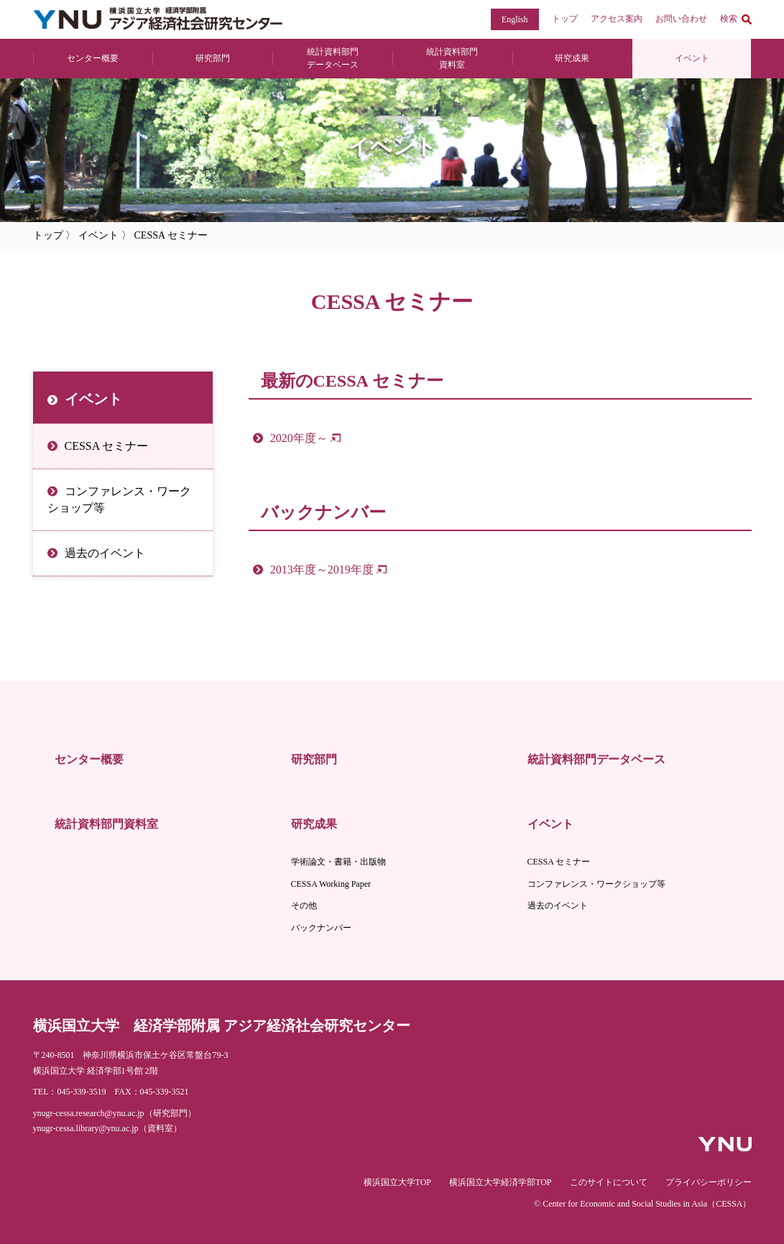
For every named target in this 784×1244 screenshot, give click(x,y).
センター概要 (93, 58)
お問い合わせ (681, 19)
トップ (565, 19)
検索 (728, 19)
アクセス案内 (616, 19)
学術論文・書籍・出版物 (338, 862)
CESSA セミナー (107, 446)
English (515, 19)
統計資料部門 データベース (333, 58)
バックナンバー (321, 928)
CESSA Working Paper (331, 884)
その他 (304, 905)
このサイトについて (608, 1182)
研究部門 (212, 58)
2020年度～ (299, 438)
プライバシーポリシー (708, 1182)
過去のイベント (105, 553)
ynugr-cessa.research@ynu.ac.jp (88, 1113)
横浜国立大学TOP (397, 1182)
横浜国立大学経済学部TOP (500, 1182)
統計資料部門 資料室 (452, 58)
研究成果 (572, 58)
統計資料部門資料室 (106, 824)
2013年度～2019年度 (322, 569)
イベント (692, 58)
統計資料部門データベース (596, 759)
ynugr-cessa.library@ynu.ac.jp (86, 1128)
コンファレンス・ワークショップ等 (119, 499)
